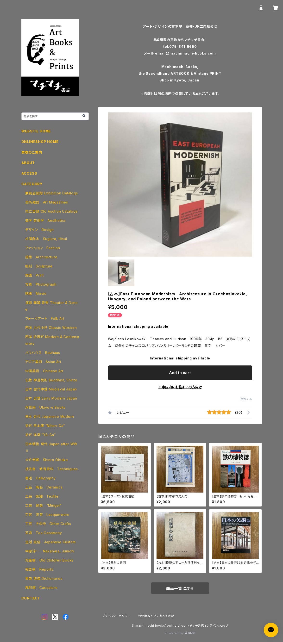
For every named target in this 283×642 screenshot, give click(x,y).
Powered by (180, 633)
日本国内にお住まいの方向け (180, 387)
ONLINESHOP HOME (40, 142)
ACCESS (29, 173)
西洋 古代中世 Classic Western (51, 328)
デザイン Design (39, 230)
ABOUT (28, 163)
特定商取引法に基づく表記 (156, 616)
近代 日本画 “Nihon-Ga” (45, 426)
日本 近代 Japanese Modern (49, 416)
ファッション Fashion (42, 248)
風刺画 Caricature (41, 588)
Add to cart (180, 372)
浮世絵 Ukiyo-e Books (45, 407)
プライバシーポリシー (116, 616)
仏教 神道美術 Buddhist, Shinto (51, 380)
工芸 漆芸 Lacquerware (47, 514)
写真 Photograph (41, 284)
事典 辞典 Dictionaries (44, 578)
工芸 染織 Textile (42, 496)
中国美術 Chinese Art (44, 371)
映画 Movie (36, 293)
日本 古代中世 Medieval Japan (51, 389)
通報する (246, 399)
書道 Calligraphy (40, 478)
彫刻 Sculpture (39, 266)
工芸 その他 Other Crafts (48, 524)
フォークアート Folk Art (44, 318)
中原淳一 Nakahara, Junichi (50, 551)
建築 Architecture (41, 257)
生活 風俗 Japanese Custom (50, 542)
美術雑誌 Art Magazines (46, 202)
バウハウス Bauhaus (42, 353)
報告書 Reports (39, 569)
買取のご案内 (31, 152)
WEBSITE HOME (36, 131)
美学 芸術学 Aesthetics (45, 220)
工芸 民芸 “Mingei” (43, 505)
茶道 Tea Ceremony (43, 533)
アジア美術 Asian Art (43, 362)
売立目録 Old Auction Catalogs (51, 211)
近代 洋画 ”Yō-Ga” (40, 435)
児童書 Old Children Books (49, 560)
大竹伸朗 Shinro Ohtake (46, 460)
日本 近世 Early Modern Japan (51, 398)
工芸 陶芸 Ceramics (44, 487)
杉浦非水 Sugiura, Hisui (46, 239)
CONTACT (30, 598)
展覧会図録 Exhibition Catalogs (51, 193)
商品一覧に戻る (180, 588)
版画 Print (34, 275)
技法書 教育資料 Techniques (51, 469)
